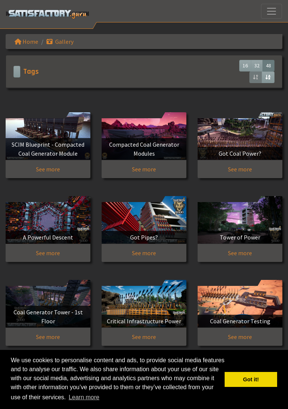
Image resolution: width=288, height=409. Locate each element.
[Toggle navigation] (271, 11)
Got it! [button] (251, 379)
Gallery (60, 42)
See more (48, 169)
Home (26, 42)
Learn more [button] (84, 397)
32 (257, 65)
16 (245, 65)
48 (268, 65)
